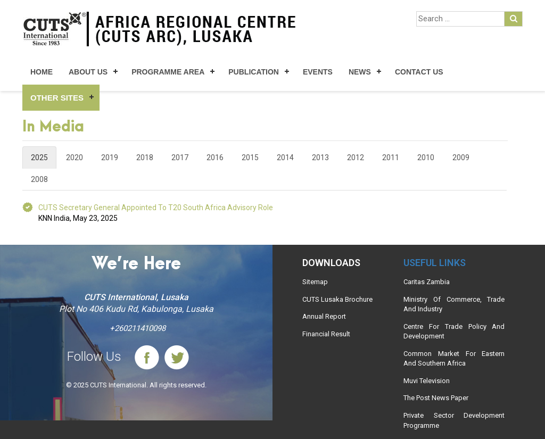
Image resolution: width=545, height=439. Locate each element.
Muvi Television (426, 381)
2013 (320, 157)
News (360, 72)
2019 (109, 157)
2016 (215, 157)
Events (318, 72)
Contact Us (419, 72)
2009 (460, 157)
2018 (144, 157)
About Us (88, 72)
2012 (355, 157)
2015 (250, 157)
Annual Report (324, 316)
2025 (39, 157)
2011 (390, 157)
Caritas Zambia (426, 282)
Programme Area (167, 72)
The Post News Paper (435, 398)
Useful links (434, 262)
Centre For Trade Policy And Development (454, 331)
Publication (253, 72)
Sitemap (315, 282)
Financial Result (326, 334)
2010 (425, 157)
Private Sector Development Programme (454, 420)
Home (41, 72)
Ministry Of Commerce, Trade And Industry (454, 304)
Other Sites (57, 97)
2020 (74, 157)
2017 (179, 157)
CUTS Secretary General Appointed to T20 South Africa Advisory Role (155, 207)
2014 (285, 157)
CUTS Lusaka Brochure (337, 299)
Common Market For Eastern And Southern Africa (454, 359)
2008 (39, 179)
